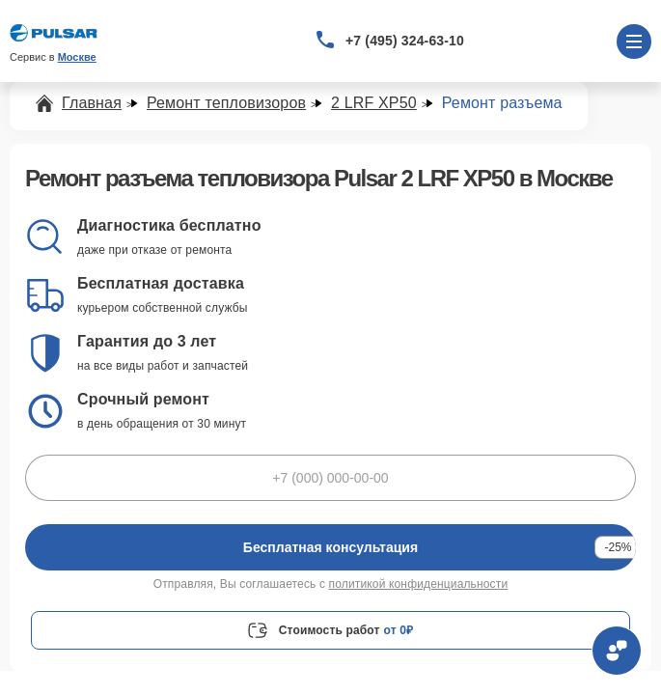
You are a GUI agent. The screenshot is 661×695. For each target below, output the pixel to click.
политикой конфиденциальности (419, 584)
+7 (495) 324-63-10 (404, 40)
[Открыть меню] (634, 41)
